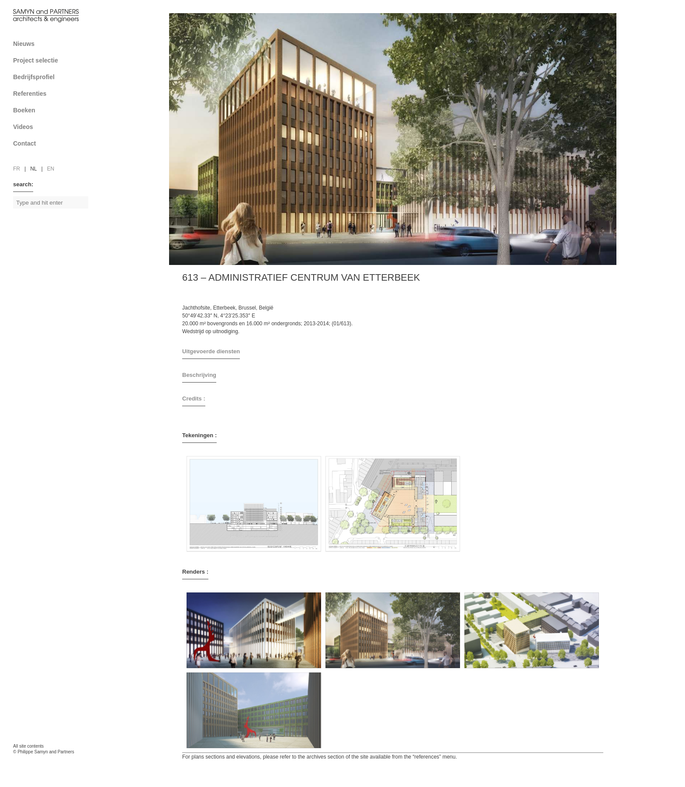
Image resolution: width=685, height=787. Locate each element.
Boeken (53, 110)
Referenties (53, 93)
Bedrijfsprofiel (53, 77)
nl (33, 169)
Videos (23, 126)
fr (16, 169)
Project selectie (53, 60)
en (51, 169)
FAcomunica (50, 761)
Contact (53, 143)
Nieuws (24, 43)
